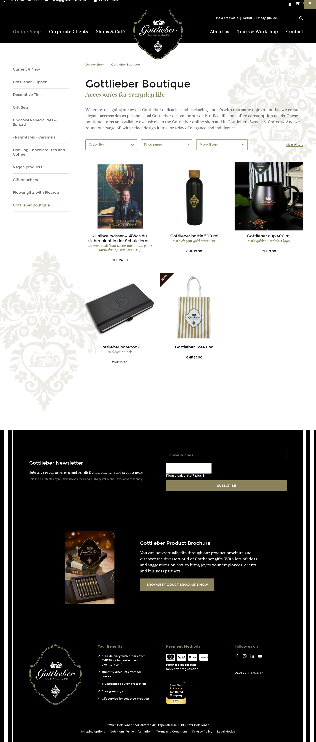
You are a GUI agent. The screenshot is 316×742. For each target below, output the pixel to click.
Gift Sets (21, 107)
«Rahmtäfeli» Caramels (34, 137)
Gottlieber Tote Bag (194, 347)
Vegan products (27, 167)
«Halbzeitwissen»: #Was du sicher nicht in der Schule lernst (119, 238)
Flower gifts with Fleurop (36, 192)
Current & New (26, 69)
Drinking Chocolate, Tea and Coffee (39, 152)
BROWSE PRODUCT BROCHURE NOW (177, 585)
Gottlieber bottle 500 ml (194, 235)
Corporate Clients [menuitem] (68, 32)
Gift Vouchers (25, 180)
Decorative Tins (27, 95)
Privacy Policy (101, 479)
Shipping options (93, 731)
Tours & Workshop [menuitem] (257, 32)
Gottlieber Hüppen (30, 82)
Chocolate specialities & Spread (35, 122)
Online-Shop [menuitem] (27, 32)
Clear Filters (294, 144)
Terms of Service (125, 479)
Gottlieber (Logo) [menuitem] (158, 31)
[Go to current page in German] (242, 673)
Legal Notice (226, 731)
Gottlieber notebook (119, 347)
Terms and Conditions (171, 731)
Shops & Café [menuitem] (110, 32)
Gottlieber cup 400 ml (269, 235)
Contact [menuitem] (294, 32)
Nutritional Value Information (131, 731)
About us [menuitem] (219, 32)
